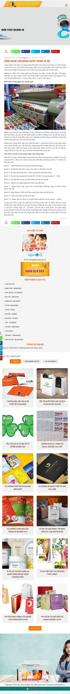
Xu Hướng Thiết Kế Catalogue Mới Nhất (18, 487)
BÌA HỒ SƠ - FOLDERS (11, 318)
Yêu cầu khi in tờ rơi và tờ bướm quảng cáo (17, 445)
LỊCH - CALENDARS (10, 322)
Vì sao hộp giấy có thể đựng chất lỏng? (52, 572)
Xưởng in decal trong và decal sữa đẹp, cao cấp (52, 445)
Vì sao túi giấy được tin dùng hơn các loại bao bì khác (52, 530)
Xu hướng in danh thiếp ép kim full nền (52, 487)
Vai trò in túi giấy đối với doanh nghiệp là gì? (52, 618)
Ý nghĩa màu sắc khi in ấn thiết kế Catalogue (18, 402)
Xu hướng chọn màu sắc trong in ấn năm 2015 (18, 530)
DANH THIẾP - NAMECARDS (13, 288)
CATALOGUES (9, 331)
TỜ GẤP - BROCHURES (11, 305)
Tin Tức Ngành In (23, 57)
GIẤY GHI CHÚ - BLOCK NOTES (14, 339)
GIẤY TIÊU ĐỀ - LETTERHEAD (13, 292)
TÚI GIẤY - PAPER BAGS (12, 327)
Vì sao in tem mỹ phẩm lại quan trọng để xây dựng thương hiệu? (18, 574)
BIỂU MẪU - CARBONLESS (12, 335)
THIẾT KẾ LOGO (9, 284)
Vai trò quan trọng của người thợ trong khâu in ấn (18, 618)
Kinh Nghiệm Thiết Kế (32, 361)
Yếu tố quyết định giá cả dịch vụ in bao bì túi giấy (52, 402)
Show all (16, 361)
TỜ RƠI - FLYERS (10, 310)
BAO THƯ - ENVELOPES (12, 297)
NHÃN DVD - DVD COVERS (12, 301)
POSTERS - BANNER (11, 314)
